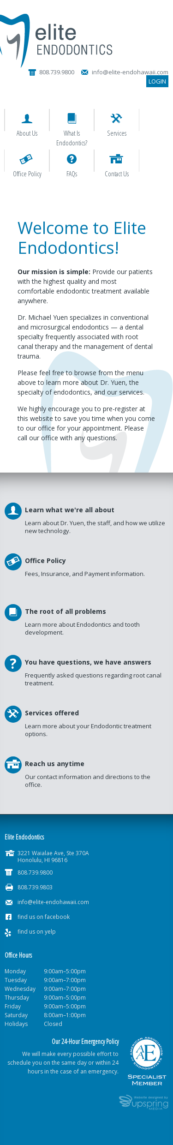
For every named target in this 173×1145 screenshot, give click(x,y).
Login (157, 81)
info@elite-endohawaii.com (53, 902)
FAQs (71, 173)
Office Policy (27, 173)
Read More (86, 629)
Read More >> (86, 528)
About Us (27, 133)
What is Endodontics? (71, 137)
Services (116, 133)
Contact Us (117, 173)
